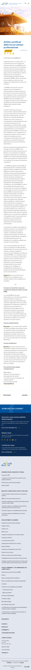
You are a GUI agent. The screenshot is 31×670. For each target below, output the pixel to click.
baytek (22, 662)
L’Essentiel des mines (8, 589)
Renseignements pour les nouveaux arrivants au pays (14, 558)
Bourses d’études (6, 546)
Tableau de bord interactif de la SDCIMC (11, 572)
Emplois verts (5, 528)
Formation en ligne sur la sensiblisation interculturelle (14, 510)
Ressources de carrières (7, 552)
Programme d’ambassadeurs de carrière (11, 549)
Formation (4, 584)
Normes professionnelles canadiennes (11, 578)
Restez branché (7, 452)
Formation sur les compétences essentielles (12, 586)
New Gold (6, 326)
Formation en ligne (6, 598)
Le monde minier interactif (8, 540)
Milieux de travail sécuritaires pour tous (11, 498)
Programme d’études (7, 537)
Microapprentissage (6, 601)
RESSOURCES (5, 619)
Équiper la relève (6, 526)
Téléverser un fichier (8, 632)
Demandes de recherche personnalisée (11, 482)
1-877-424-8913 (6, 649)
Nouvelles (5, 627)
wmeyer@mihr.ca (9, 383)
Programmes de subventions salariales (11, 523)
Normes (3, 575)
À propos (4, 624)
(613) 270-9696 (5, 646)
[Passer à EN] (25, 3)
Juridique (9, 662)
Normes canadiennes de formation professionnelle (14, 581)
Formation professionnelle (8, 595)
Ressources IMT (5, 485)
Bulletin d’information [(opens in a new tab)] (9, 427)
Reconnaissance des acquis (8, 604)
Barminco (6, 346)
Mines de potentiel (7, 592)
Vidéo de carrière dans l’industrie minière (11, 555)
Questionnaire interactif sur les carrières (11, 543)
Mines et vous (5, 531)
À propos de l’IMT (6, 475)
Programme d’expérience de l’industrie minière (13, 534)
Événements (5, 629)
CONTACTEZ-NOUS (6, 637)
